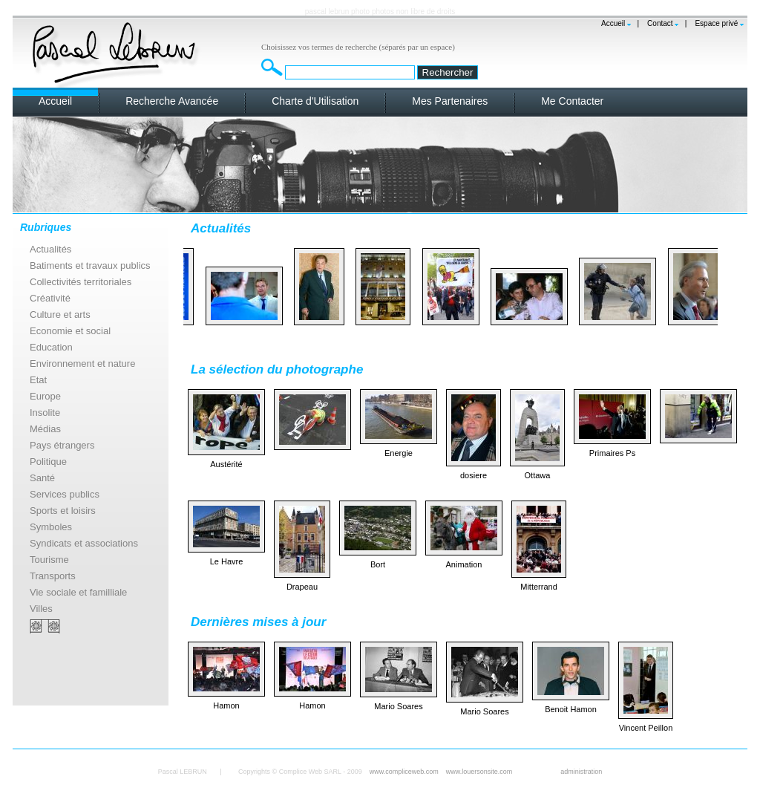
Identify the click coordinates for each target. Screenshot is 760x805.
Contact (659, 23)
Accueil (613, 23)
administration (581, 771)
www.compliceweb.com (404, 771)
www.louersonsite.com (479, 771)
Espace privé (716, 23)
